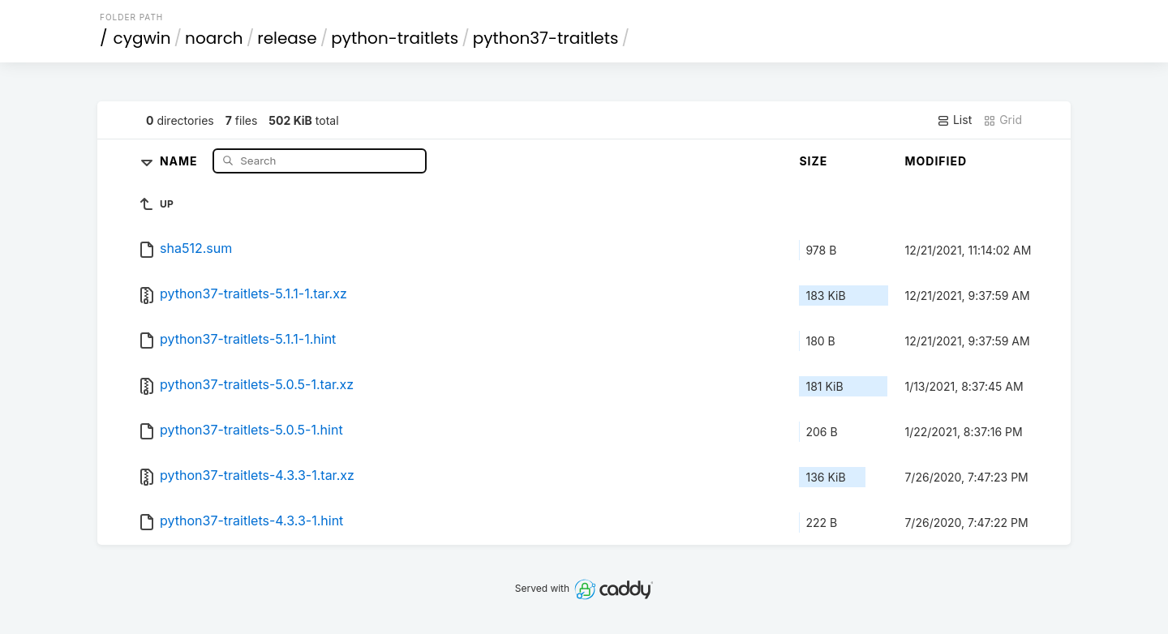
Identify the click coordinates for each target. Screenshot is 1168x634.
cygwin (142, 38)
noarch (214, 38)
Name (180, 160)
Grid (1002, 120)
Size (813, 161)
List (954, 120)
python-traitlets (394, 38)
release (287, 38)
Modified (935, 161)
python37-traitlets (546, 38)
